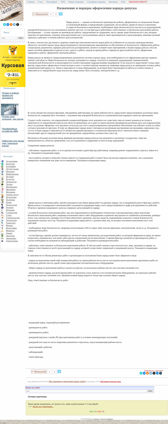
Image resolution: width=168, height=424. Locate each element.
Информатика (12, 174)
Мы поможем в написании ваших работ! (67, 381)
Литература (11, 182)
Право (9, 202)
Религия (9, 207)
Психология (11, 205)
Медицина (11, 189)
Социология (11, 212)
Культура (10, 179)
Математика (11, 187)
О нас (40, 2)
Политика (10, 200)
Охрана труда (12, 194)
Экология (10, 236)
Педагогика (11, 197)
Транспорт (11, 223)
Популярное (51, 2)
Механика (10, 192)
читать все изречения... (43, 406)
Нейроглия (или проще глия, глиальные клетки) (13, 143)
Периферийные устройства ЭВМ (10, 130)
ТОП (63, 2)
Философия (11, 228)
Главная (30, 2)
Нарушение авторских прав (110, 382)
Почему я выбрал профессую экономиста (10, 95)
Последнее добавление (106, 419)
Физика (9, 225)
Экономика (11, 238)
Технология (11, 220)
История (10, 176)
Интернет (10, 171)
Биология (10, 164)
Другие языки (12, 169)
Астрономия (11, 161)
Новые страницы (76, 2)
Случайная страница (96, 2)
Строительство (13, 218)
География (11, 166)
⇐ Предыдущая (40, 14)
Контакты (113, 2)
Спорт (9, 215)
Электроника (12, 241)
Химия (9, 233)
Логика (9, 184)
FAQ (123, 2)
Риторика (10, 210)
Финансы (10, 230)
